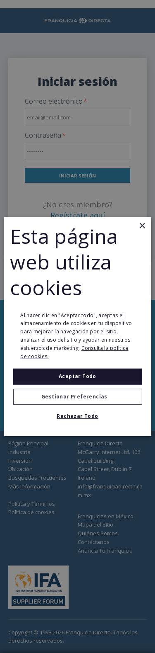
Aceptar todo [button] (77, 376)
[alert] (77, 326)
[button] (77, 397)
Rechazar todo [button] (77, 416)
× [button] (142, 226)
